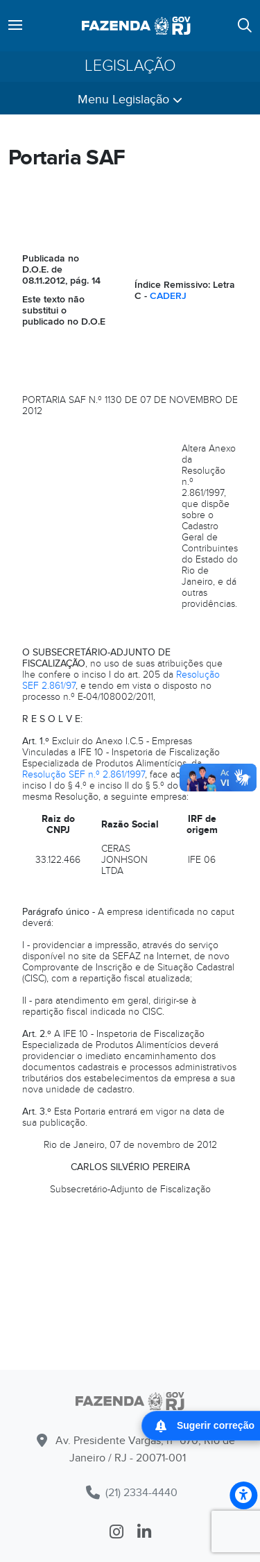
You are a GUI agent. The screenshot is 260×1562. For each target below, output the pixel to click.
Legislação (130, 66)
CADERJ (168, 296)
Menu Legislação (130, 99)
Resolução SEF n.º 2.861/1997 (83, 774)
